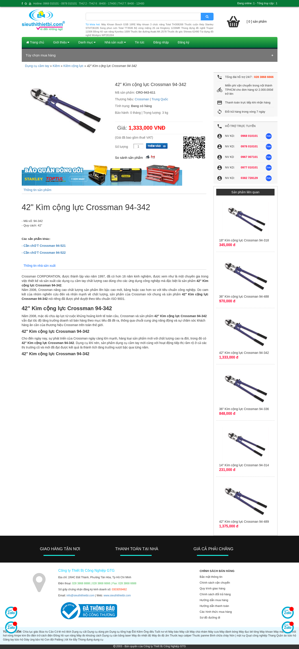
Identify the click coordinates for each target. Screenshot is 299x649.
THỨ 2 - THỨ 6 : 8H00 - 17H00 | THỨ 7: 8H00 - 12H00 (111, 3)
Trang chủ (35, 42)
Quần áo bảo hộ (286, 635)
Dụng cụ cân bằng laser (116, 635)
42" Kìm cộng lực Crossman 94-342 (244, 353)
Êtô (134, 631)
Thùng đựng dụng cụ (90, 639)
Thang (272, 635)
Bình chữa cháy (219, 635)
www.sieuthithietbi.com (117, 595)
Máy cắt (184, 631)
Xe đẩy (73, 639)
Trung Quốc (160, 99)
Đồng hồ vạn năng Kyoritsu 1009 (111, 31)
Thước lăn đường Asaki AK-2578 (149, 31)
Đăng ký (183, 42)
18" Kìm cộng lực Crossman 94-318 (244, 240)
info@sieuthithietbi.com (80, 595)
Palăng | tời (61, 639)
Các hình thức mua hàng (216, 611)
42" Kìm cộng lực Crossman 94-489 (244, 521)
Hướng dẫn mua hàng (214, 600)
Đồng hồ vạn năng (64, 635)
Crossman (142, 99)
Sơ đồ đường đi (210, 617)
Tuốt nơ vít (161, 631)
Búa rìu (43, 631)
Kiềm (56, 66)
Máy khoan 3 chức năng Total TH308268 (160, 24)
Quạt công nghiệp (256, 635)
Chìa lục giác (31, 631)
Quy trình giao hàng (212, 588)
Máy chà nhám (198, 631)
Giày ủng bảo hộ (34, 639)
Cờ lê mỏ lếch (63, 631)
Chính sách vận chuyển (215, 582)
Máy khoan (266, 631)
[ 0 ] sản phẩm (257, 21)
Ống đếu (149, 631)
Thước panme (200, 635)
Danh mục (87, 42)
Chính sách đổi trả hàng (215, 594)
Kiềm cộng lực (73, 66)
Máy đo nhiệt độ (141, 635)
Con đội (49, 639)
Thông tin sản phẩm (37, 190)
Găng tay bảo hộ (13, 639)
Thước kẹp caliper (181, 635)
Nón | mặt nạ (237, 635)
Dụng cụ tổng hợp (120, 631)
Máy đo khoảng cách (88, 635)
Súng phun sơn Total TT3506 (116, 28)
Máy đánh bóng (228, 631)
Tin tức (139, 42)
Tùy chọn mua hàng (41, 55)
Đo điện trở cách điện (40, 635)
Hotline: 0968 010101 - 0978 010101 (55, 3)
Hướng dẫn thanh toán (214, 606)
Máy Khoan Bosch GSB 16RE (118, 24)
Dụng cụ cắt (79, 631)
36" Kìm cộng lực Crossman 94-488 (244, 296)
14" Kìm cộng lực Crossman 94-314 (244, 465)
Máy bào (173, 631)
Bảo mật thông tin (211, 576)
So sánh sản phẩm (129, 157)
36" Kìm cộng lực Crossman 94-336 (244, 409)
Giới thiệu (61, 42)
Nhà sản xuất (115, 42)
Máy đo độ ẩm (160, 635)
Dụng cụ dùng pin (98, 631)
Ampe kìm (20, 635)
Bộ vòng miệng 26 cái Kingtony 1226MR (157, 28)
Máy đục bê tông (249, 631)
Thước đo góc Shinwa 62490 (183, 31)
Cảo (51, 631)
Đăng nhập (161, 42)
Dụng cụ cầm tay (37, 66)
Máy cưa (213, 631)
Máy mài (279, 631)
